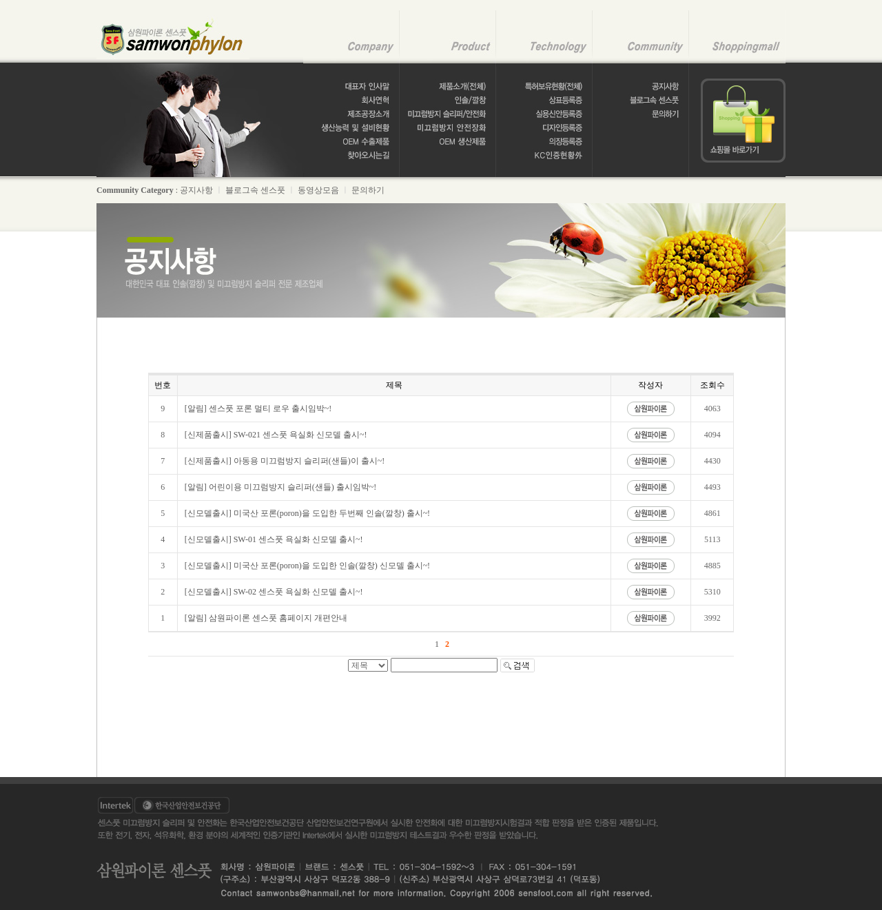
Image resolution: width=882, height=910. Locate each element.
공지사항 (196, 190)
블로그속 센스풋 (255, 190)
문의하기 (367, 190)
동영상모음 (318, 190)
